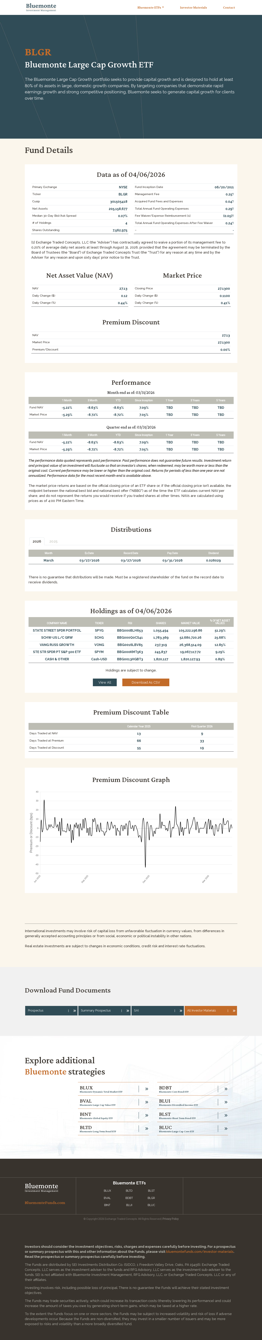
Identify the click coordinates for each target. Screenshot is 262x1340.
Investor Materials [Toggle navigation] (193, 7)
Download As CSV (146, 682)
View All (104, 682)
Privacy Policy (171, 1218)
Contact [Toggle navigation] (229, 7)
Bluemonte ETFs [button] (149, 7)
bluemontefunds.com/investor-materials (199, 1252)
